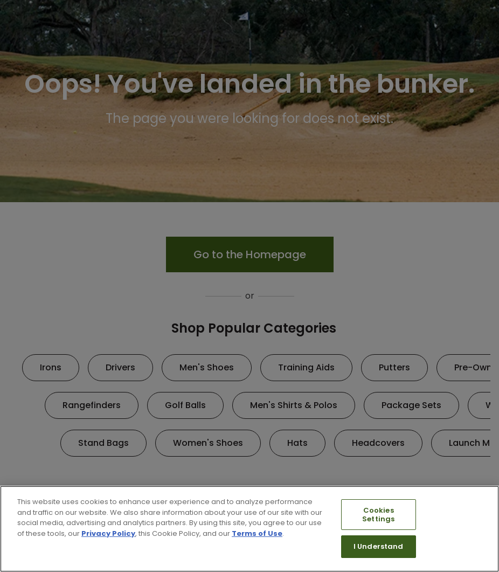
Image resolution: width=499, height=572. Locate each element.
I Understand (379, 546)
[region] (249, 529)
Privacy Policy (108, 533)
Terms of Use (257, 533)
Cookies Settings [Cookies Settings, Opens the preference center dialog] (378, 514)
